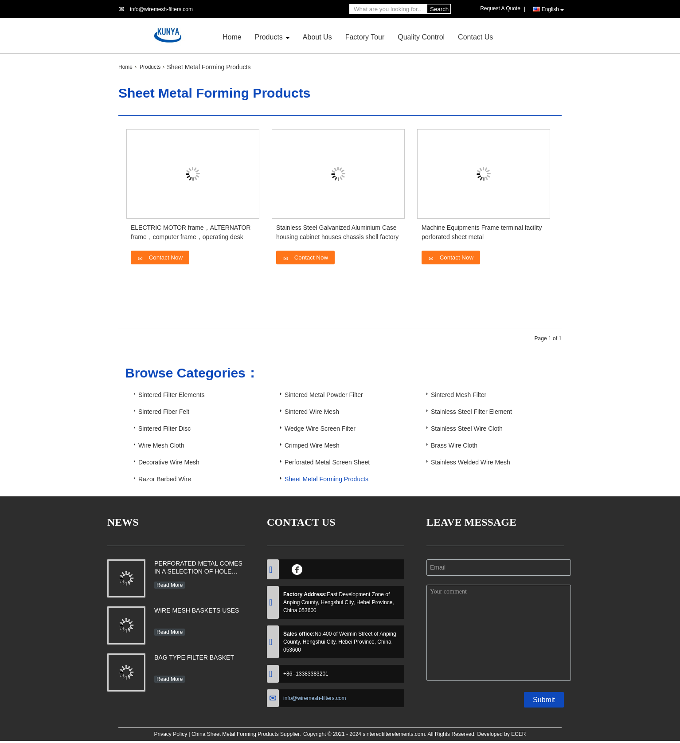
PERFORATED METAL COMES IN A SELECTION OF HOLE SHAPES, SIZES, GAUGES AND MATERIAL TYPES (198, 568)
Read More (169, 585)
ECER (518, 734)
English (553, 9)
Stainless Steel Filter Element (471, 411)
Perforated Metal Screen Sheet (327, 462)
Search (439, 9)
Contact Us (475, 37)
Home (232, 37)
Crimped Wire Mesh (312, 445)
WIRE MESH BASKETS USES (196, 610)
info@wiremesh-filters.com (161, 9)
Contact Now (160, 257)
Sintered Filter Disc (164, 428)
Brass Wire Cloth (454, 445)
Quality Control (421, 37)
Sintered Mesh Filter (458, 394)
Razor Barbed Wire (164, 479)
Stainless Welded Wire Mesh (470, 462)
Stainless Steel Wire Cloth (467, 428)
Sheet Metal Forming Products (326, 479)
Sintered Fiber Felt (163, 411)
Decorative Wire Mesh (168, 462)
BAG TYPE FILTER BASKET (194, 657)
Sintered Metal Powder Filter (324, 394)
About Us (317, 37)
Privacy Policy (170, 734)
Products (269, 37)
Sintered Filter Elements (171, 394)
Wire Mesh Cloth (161, 445)
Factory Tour (365, 37)
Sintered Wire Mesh (312, 411)
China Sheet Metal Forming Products (235, 734)
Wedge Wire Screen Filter (320, 428)
